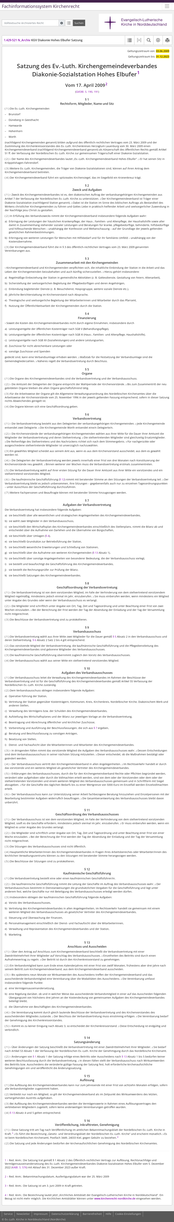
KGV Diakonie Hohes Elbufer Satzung (43, 40)
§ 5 (114, 636)
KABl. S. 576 (19, 1167)
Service (8, 1214)
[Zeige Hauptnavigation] (167, 6)
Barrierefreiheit (92, 1214)
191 (96, 91)
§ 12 (62, 479)
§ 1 (34, 1056)
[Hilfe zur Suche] (62, 23)
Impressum (41, 1214)
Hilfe (108, 1214)
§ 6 (34, 640)
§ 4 (47, 536)
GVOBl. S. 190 (84, 91)
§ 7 (95, 728)
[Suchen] (79, 23)
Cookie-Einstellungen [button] (128, 1214)
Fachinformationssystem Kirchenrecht (41, 6)
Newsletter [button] (23, 1214)
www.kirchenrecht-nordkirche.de (114, 1198)
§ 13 (95, 552)
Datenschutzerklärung (65, 1214)
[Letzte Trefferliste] (68, 23)
